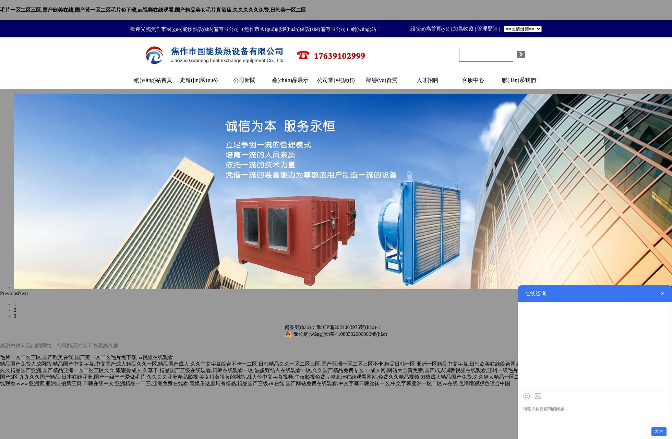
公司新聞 (244, 80)
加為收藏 (463, 29)
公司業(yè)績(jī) (336, 80)
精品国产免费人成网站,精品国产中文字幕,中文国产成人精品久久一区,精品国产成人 (94, 364)
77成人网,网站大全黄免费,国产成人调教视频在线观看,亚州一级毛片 (441, 370)
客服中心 (473, 80)
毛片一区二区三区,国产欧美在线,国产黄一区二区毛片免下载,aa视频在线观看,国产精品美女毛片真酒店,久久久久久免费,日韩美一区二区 (153, 10)
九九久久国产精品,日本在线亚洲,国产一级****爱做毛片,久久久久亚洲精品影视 (108, 377)
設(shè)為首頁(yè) (429, 29)
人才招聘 (428, 80)
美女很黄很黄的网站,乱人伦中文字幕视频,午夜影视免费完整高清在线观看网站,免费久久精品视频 (309, 377)
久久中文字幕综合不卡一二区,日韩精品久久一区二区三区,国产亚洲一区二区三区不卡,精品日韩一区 (302, 364)
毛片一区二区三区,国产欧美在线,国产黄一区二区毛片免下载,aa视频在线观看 (86, 357)
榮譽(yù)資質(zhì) (381, 83)
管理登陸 (487, 29)
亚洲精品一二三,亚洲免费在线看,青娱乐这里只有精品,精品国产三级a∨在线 (199, 383)
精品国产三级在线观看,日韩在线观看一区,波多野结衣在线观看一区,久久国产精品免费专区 (261, 370)
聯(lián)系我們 (519, 80)
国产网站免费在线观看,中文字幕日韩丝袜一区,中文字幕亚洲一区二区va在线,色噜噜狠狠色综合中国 (398, 383)
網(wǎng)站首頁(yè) (153, 83)
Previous (9, 293)
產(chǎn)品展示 (290, 80)
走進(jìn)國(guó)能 (199, 83)
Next (23, 293)
